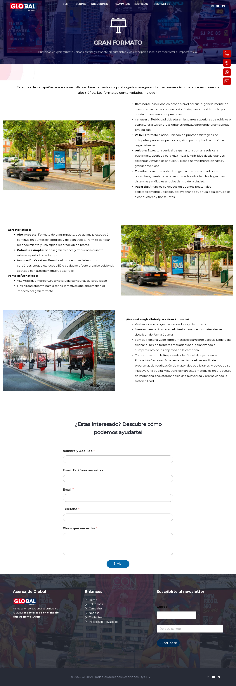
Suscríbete (168, 643)
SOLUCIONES (99, 3)
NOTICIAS (141, 3)
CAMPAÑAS (122, 3)
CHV (147, 677)
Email (68, 489)
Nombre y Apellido (79, 451)
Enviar (118, 563)
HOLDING (80, 3)
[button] (100, 4)
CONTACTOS (161, 3)
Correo (162, 607)
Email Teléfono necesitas (83, 470)
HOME (64, 3)
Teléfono (71, 509)
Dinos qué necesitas (80, 528)
